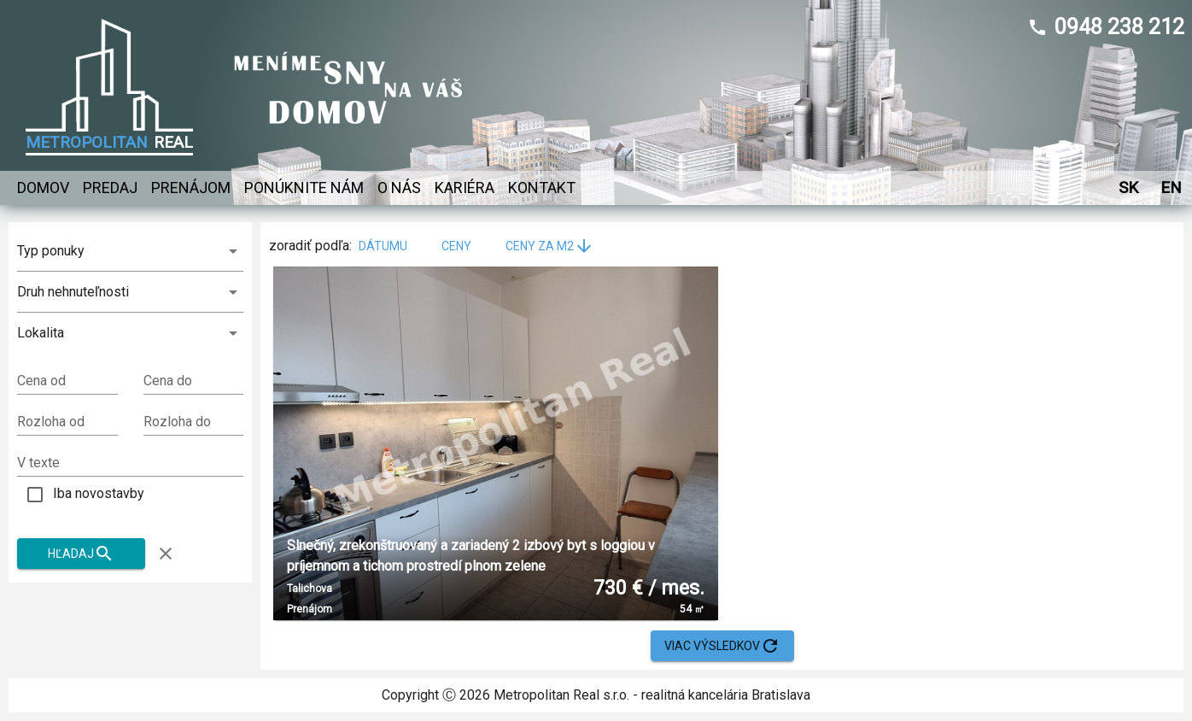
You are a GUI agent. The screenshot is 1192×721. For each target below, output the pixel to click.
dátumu (393, 246)
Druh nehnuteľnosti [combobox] (73, 292)
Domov (43, 188)
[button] (130, 333)
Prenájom (190, 188)
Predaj (110, 188)
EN (1170, 187)
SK (1128, 187)
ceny (467, 246)
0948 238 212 (1119, 27)
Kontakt (541, 188)
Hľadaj (81, 554)
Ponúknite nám (304, 188)
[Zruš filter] (165, 553)
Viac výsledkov (722, 646)
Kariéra (464, 188)
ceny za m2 (550, 246)
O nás (399, 188)
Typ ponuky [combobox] (51, 251)
